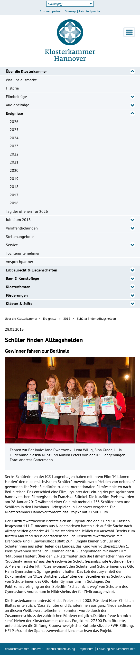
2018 (14, 186)
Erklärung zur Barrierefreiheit (116, 649)
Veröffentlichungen (22, 228)
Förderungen (17, 295)
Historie (12, 88)
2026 (14, 121)
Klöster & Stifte (19, 303)
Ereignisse (14, 113)
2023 (14, 145)
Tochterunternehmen (23, 253)
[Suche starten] (91, 4)
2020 (14, 170)
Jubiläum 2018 (18, 219)
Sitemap (70, 11)
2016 (14, 202)
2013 (66, 319)
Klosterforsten (18, 286)
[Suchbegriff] (67, 4)
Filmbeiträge (16, 96)
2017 (14, 194)
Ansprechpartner (51, 11)
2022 (14, 154)
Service (12, 244)
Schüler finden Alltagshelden (96, 319)
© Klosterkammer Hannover (23, 649)
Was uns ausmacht (21, 79)
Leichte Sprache (89, 11)
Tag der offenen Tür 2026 (27, 211)
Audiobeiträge (17, 104)
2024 (14, 137)
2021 (14, 162)
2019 (14, 178)
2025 (14, 129)
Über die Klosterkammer (26, 71)
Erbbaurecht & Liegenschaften (31, 270)
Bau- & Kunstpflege (22, 278)
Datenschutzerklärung (60, 649)
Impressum (86, 649)
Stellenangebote (20, 236)
